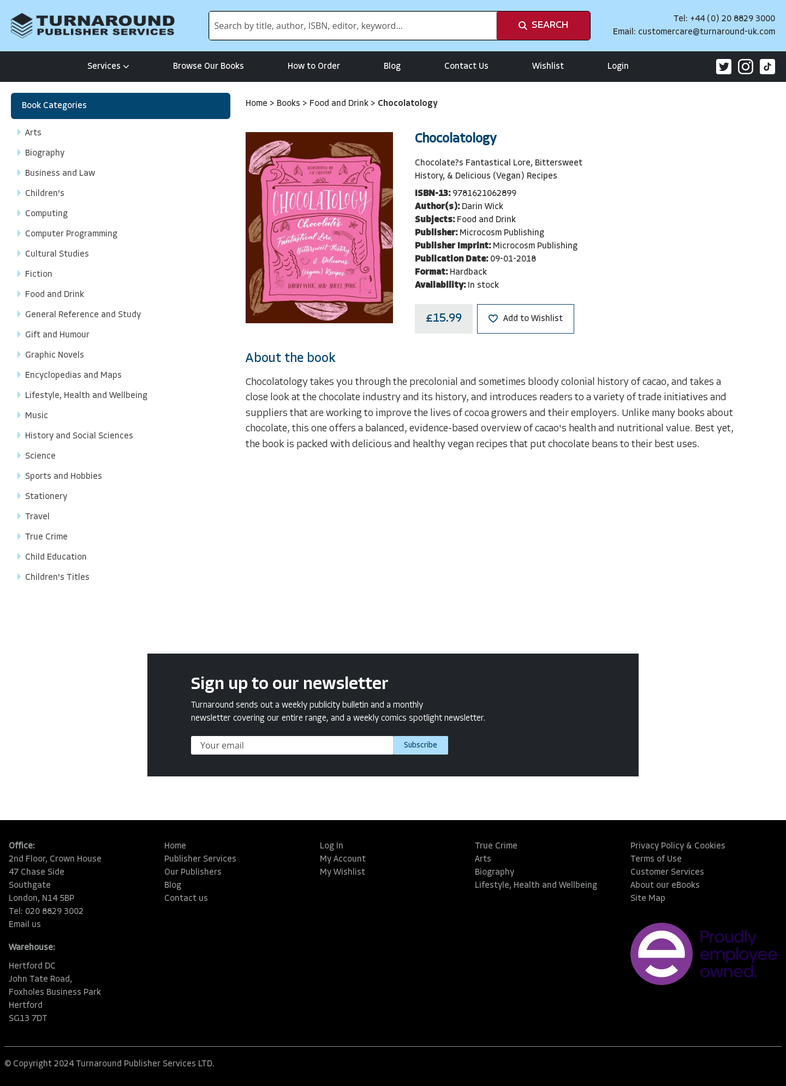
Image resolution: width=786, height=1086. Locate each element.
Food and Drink (340, 103)
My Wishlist (342, 872)
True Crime (496, 846)
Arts (483, 859)
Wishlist (548, 66)
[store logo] (93, 25)
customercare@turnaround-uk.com (706, 32)
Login (618, 66)
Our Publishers (193, 872)
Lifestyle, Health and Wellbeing (536, 885)
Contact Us (466, 66)
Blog (392, 66)
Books (289, 103)
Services (108, 66)
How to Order (314, 66)
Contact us (186, 898)
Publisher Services (200, 859)
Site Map (647, 898)
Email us (25, 925)
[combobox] (353, 25)
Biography (494, 872)
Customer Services (667, 872)
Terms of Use (656, 859)
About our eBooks (665, 885)
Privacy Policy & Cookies (677, 846)
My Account (343, 859)
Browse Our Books (208, 66)
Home (258, 103)
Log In (331, 846)
